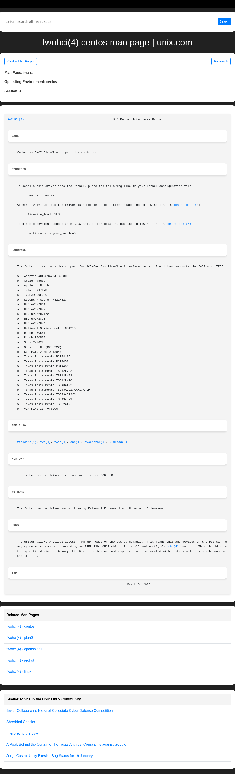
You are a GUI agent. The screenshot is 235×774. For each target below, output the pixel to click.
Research (221, 61)
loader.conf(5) (185, 205)
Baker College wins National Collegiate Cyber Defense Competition (59, 710)
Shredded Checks (20, 722)
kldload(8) (118, 442)
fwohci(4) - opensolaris (24, 649)
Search (224, 21)
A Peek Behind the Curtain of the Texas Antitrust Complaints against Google (66, 744)
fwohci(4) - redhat (20, 660)
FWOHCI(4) (16, 119)
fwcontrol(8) (95, 442)
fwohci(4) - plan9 (19, 638)
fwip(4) (60, 442)
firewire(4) (27, 442)
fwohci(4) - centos (20, 626)
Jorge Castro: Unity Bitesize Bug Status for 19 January (49, 756)
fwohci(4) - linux (18, 671)
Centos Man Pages (20, 61)
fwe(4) (45, 442)
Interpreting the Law (22, 733)
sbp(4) (75, 442)
